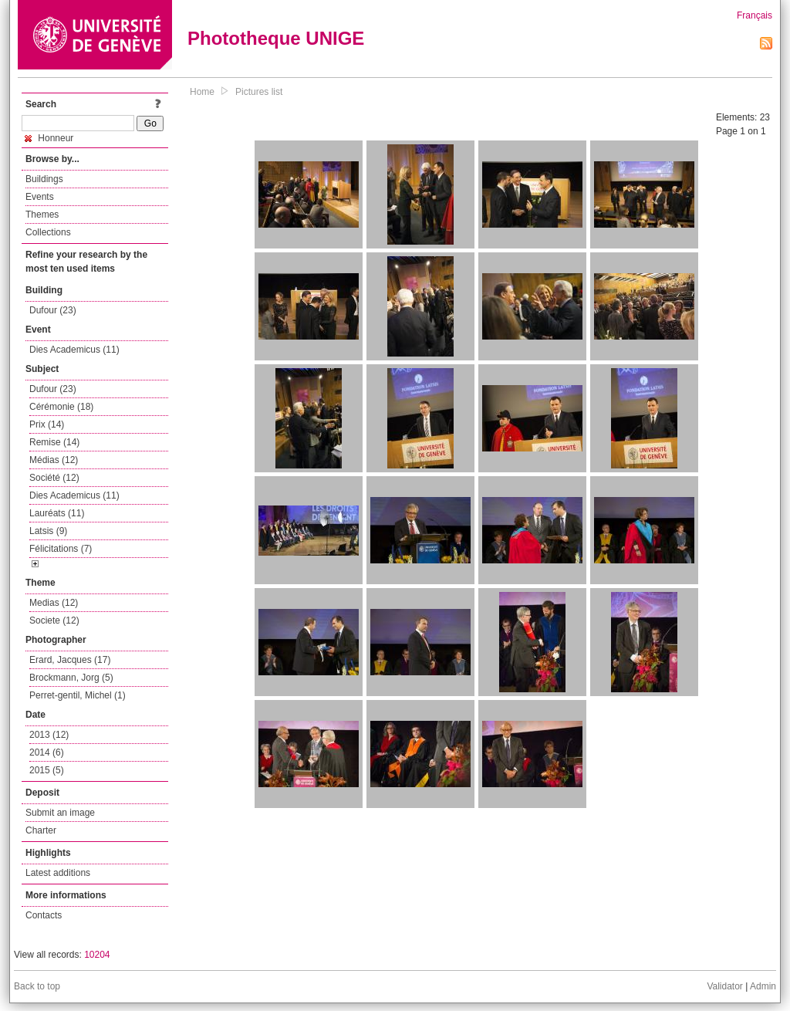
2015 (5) (46, 770)
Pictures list (258, 91)
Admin (763, 986)
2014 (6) (46, 752)
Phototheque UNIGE (275, 38)
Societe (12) (54, 620)
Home (202, 91)
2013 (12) (49, 734)
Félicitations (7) (60, 548)
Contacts (43, 915)
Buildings (44, 179)
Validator (724, 986)
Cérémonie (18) (61, 406)
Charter (40, 830)
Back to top (37, 986)
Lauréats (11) (56, 513)
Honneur (49, 138)
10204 (97, 954)
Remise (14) (54, 442)
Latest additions (57, 872)
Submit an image (60, 812)
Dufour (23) (52, 310)
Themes (42, 214)
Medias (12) (53, 602)
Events (39, 196)
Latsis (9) (48, 531)
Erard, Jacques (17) (69, 659)
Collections (48, 232)
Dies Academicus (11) (74, 349)
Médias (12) (53, 460)
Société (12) (54, 477)
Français (754, 15)
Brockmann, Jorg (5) (71, 677)
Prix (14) (46, 424)
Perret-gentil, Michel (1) (77, 695)
